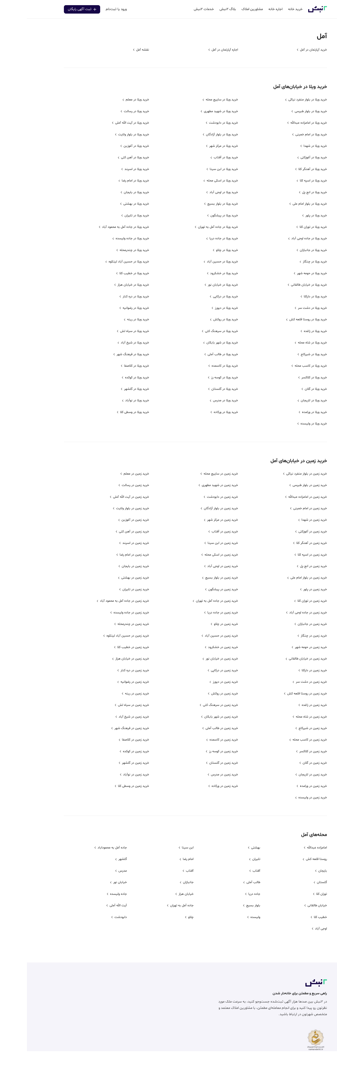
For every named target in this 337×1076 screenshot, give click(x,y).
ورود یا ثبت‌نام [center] (89, 9)
